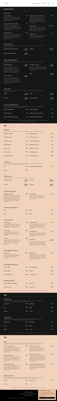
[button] (49, 3)
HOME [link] (34, 3)
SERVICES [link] (39, 3)
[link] (6, 3)
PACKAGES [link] (44, 3)
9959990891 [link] (26, 395)
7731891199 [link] (31, 395)
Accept (47, 398)
